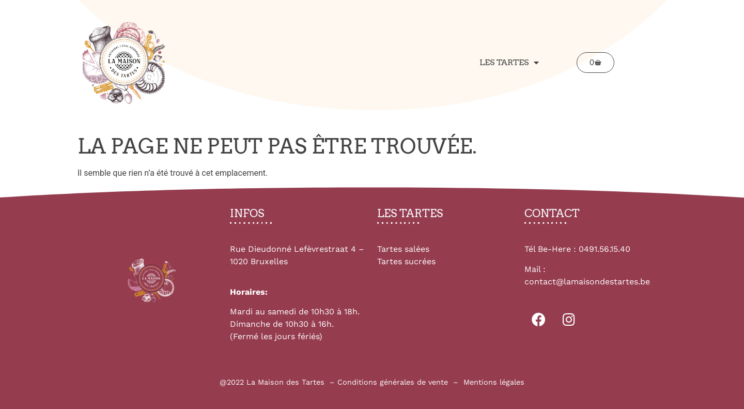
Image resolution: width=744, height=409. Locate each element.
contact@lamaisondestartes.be (587, 281)
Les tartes (509, 62)
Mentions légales (493, 382)
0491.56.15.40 (604, 249)
